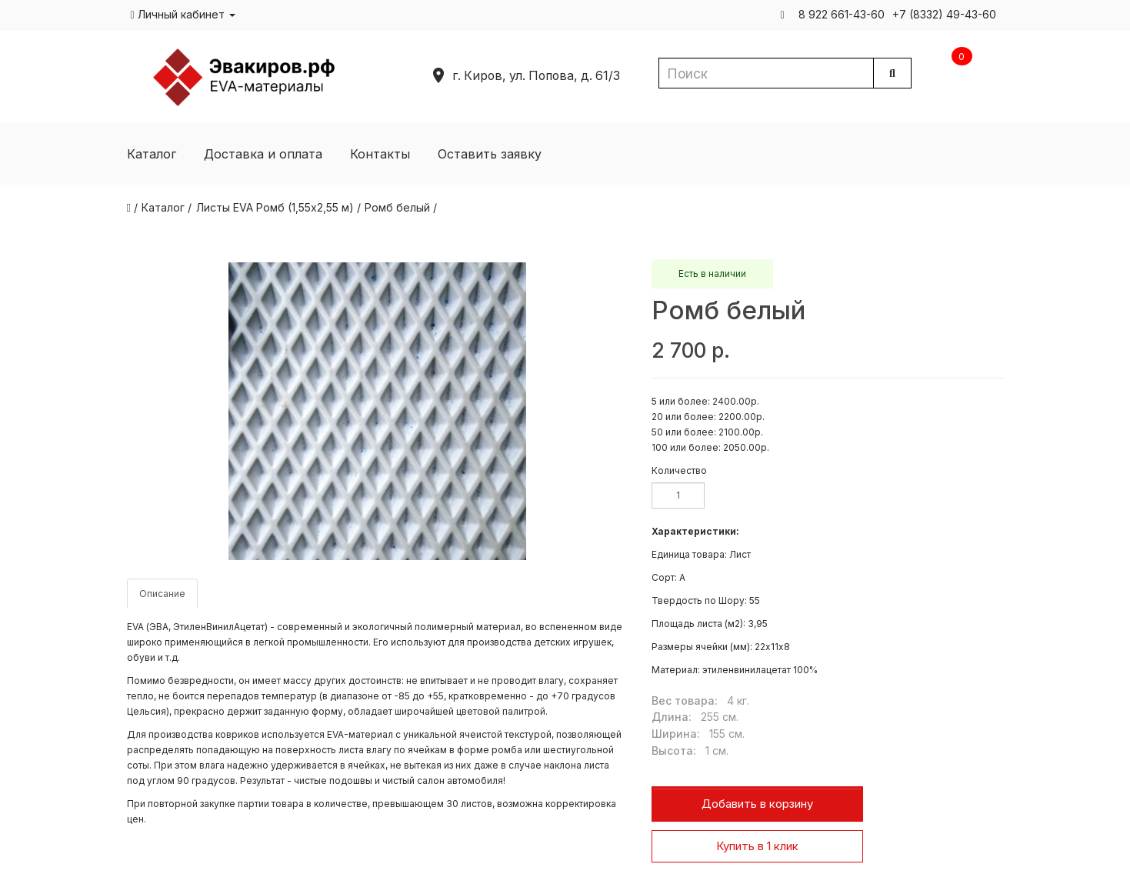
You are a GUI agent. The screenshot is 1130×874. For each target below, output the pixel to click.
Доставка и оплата (263, 154)
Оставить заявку (490, 154)
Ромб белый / (401, 207)
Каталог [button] (151, 154)
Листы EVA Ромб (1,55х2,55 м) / (278, 207)
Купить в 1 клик (757, 846)
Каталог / (167, 207)
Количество (679, 470)
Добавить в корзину (757, 803)
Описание (162, 593)
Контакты (380, 154)
